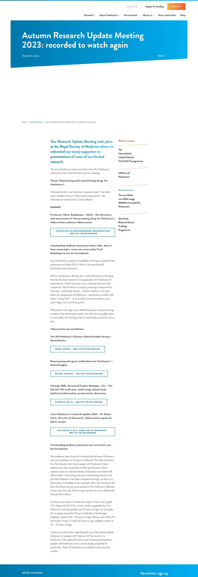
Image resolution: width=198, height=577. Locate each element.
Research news (126, 190)
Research (88, 15)
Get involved (130, 15)
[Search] (132, 6)
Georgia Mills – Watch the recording (79, 402)
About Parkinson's (108, 15)
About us (147, 15)
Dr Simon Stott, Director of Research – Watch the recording (82, 431)
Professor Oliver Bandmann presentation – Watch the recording (83, 232)
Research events (31, 55)
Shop (182, 15)
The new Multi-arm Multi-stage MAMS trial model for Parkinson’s (129, 200)
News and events (167, 15)
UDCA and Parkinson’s (124, 175)
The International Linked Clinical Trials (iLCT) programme (130, 155)
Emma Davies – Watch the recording (77, 349)
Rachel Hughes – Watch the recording (79, 373)
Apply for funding (155, 6)
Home (24, 122)
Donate (176, 6)
